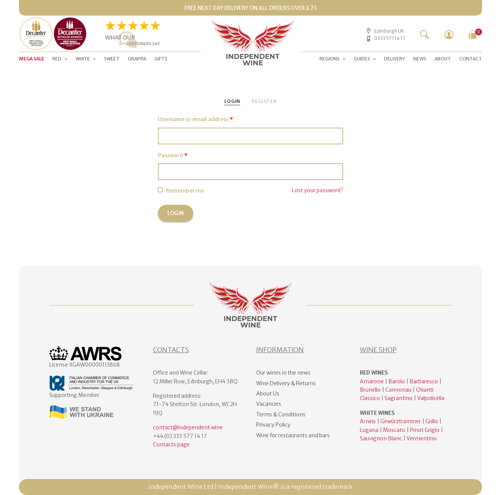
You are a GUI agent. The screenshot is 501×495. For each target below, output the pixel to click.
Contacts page (171, 444)
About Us (267, 393)
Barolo (396, 381)
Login (232, 101)
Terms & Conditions (281, 414)
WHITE (83, 59)
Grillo (431, 421)
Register (264, 101)
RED (56, 59)
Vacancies (268, 403)
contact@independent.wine (188, 427)
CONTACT (470, 59)
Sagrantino (398, 398)
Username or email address (195, 119)
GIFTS (160, 59)
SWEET (112, 59)
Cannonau (398, 389)
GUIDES (362, 59)
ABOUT (443, 59)
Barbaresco (424, 381)
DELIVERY (394, 59)
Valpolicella (430, 398)
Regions (330, 59)
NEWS (419, 59)
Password (172, 155)
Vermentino (421, 438)
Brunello (370, 389)
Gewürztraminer (400, 421)
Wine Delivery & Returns (286, 383)
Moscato (394, 430)
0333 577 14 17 (389, 38)
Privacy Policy (273, 424)
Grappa (137, 59)
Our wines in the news (283, 372)
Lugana (369, 430)
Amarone (372, 381)
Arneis (368, 421)
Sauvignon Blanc (381, 438)
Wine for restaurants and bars (293, 435)
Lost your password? (317, 190)
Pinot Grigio (425, 430)
